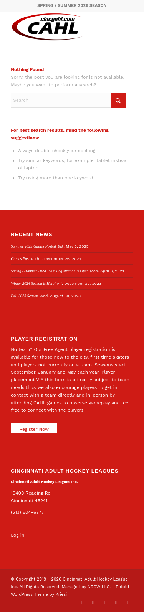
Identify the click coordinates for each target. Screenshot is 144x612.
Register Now (34, 429)
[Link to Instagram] (116, 602)
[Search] (68, 100)
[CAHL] (60, 27)
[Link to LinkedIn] (104, 602)
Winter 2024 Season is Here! (33, 283)
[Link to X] (81, 602)
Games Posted (22, 258)
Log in (17, 535)
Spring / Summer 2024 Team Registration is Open (50, 271)
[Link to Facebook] (93, 602)
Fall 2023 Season (24, 296)
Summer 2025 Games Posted (33, 246)
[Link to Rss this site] (127, 602)
